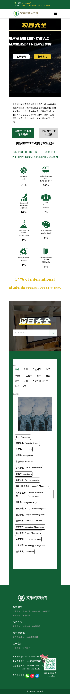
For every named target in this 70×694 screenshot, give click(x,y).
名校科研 (26, 626)
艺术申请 (26, 615)
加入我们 (26, 648)
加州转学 (16, 615)
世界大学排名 (18, 637)
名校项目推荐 (32, 637)
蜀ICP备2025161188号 (35, 691)
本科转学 (46, 611)
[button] (56, 13)
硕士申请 (16, 611)
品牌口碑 (16, 648)
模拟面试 (36, 626)
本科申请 (26, 611)
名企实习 (16, 626)
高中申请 (36, 611)
